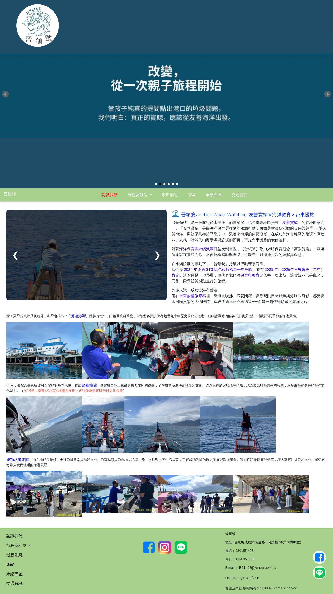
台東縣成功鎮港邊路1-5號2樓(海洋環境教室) (267, 542)
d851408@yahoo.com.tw (257, 568)
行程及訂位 (138, 194)
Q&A (192, 194)
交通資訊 (239, 194)
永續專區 (214, 194)
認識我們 (110, 194)
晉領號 (9, 194)
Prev (5, 94)
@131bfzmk (249, 578)
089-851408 (244, 551)
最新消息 (170, 194)
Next (327, 94)
